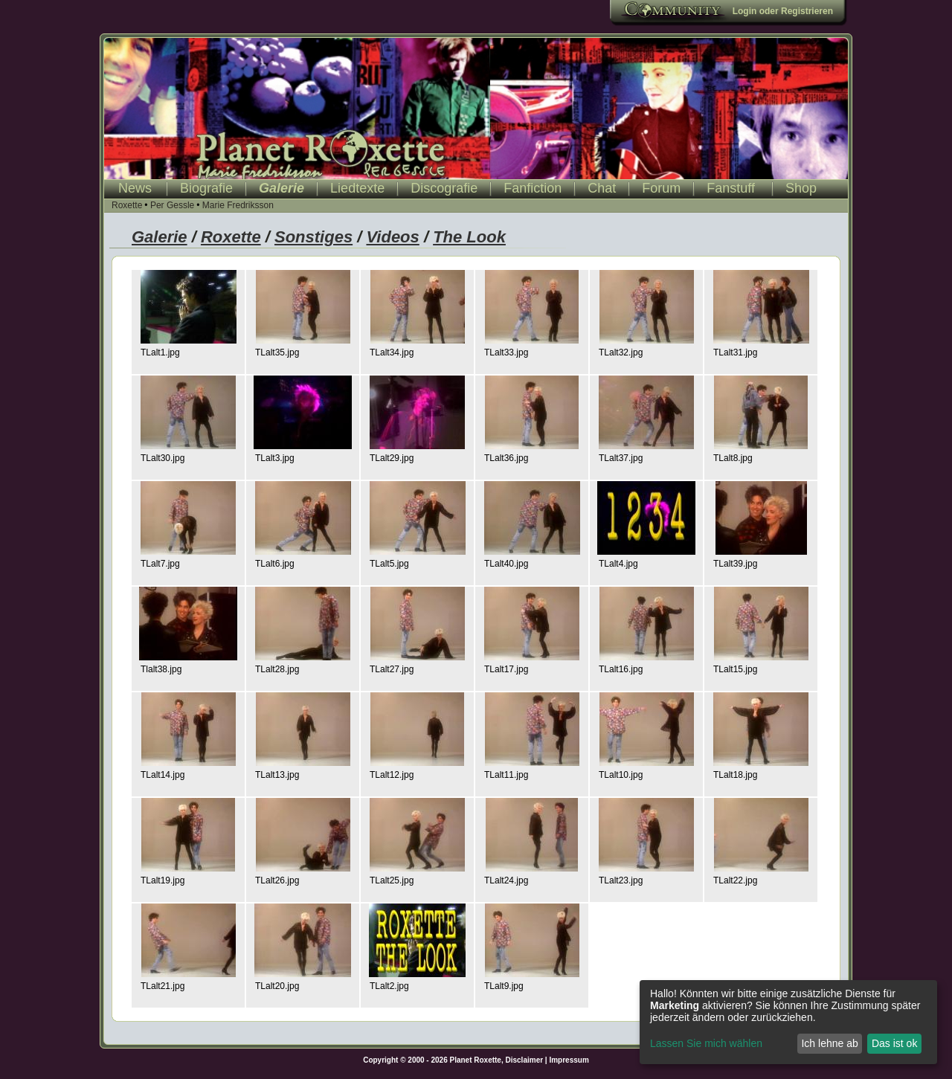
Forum (661, 188)
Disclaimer (525, 1060)
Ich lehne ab (829, 1043)
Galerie (281, 188)
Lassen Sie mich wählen (706, 1043)
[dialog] (788, 1022)
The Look (469, 237)
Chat (602, 188)
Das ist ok (894, 1043)
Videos (392, 237)
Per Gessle (172, 205)
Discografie (444, 188)
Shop (801, 188)
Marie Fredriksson (238, 205)
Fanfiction (533, 188)
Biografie (206, 188)
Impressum (568, 1060)
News (135, 188)
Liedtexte (357, 188)
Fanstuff (731, 188)
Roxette (127, 205)
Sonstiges (313, 237)
